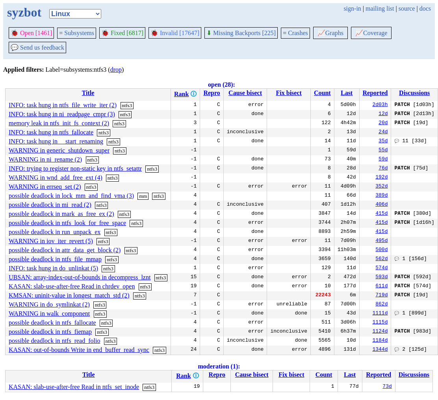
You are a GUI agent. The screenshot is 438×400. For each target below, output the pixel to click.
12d (383, 114)
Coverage (371, 33)
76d (383, 168)
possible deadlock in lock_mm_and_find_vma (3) (71, 195)
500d (381, 250)
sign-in (352, 8)
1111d (380, 313)
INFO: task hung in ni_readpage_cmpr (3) (62, 114)
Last (347, 92)
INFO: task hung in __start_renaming (56, 141)
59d (383, 159)
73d (387, 387)
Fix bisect (289, 92)
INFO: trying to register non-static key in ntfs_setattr (75, 168)
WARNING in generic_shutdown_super (59, 150)
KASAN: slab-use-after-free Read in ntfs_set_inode (74, 386)
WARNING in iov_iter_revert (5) (51, 241)
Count (322, 92)
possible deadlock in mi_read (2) (50, 204)
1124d (380, 331)
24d (383, 132)
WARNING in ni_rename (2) (45, 159)
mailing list (380, 8)
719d (381, 295)
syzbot (24, 12)
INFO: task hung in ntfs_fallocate (51, 132)
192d (381, 177)
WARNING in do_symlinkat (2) (49, 304)
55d (383, 150)
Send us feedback (37, 47)
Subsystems (76, 33)
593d (381, 277)
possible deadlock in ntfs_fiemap (50, 331)
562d (381, 259)
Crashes (295, 33)
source (407, 8)
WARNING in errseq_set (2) (45, 186)
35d (383, 141)
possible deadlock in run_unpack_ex (54, 232)
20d (383, 123)
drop (116, 69)
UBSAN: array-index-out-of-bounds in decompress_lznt (79, 277)
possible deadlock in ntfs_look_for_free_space (67, 223)
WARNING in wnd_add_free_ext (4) (55, 177)
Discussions (414, 92)
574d (381, 268)
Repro (211, 92)
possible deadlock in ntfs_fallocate (52, 322)
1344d (380, 349)
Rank (181, 94)
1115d (380, 322)
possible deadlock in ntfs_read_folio (54, 340)
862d (381, 304)
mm (143, 196)
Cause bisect (245, 92)
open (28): (221, 84)
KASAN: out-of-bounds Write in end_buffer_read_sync (79, 349)
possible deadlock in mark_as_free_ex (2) (61, 213)
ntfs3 (127, 105)
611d (381, 286)
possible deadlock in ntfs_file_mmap (55, 259)
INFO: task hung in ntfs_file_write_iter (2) (63, 105)
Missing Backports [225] (241, 33)
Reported (375, 92)
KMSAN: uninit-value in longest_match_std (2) (69, 295)
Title (88, 92)
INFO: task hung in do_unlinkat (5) (53, 268)
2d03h (380, 105)
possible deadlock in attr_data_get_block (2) (65, 250)
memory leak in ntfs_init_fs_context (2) (59, 123)
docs (425, 8)
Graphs (330, 33)
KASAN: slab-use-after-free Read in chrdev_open (72, 286)
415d (381, 214)
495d (381, 241)
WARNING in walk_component (49, 313)
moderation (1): (219, 366)
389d (381, 195)
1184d (380, 340)
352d (381, 186)
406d (381, 204)
